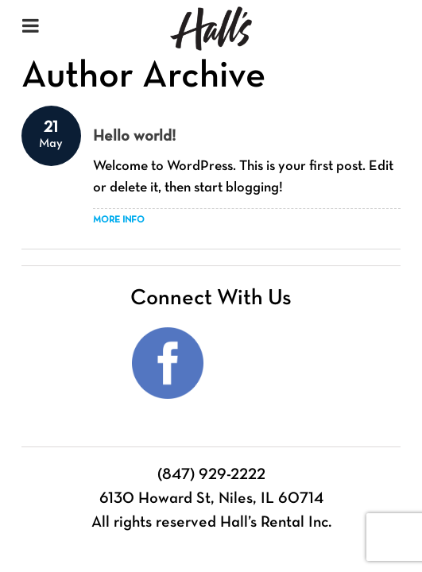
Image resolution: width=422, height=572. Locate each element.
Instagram (255, 363)
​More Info (119, 220)
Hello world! (134, 136)
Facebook (167, 363)
